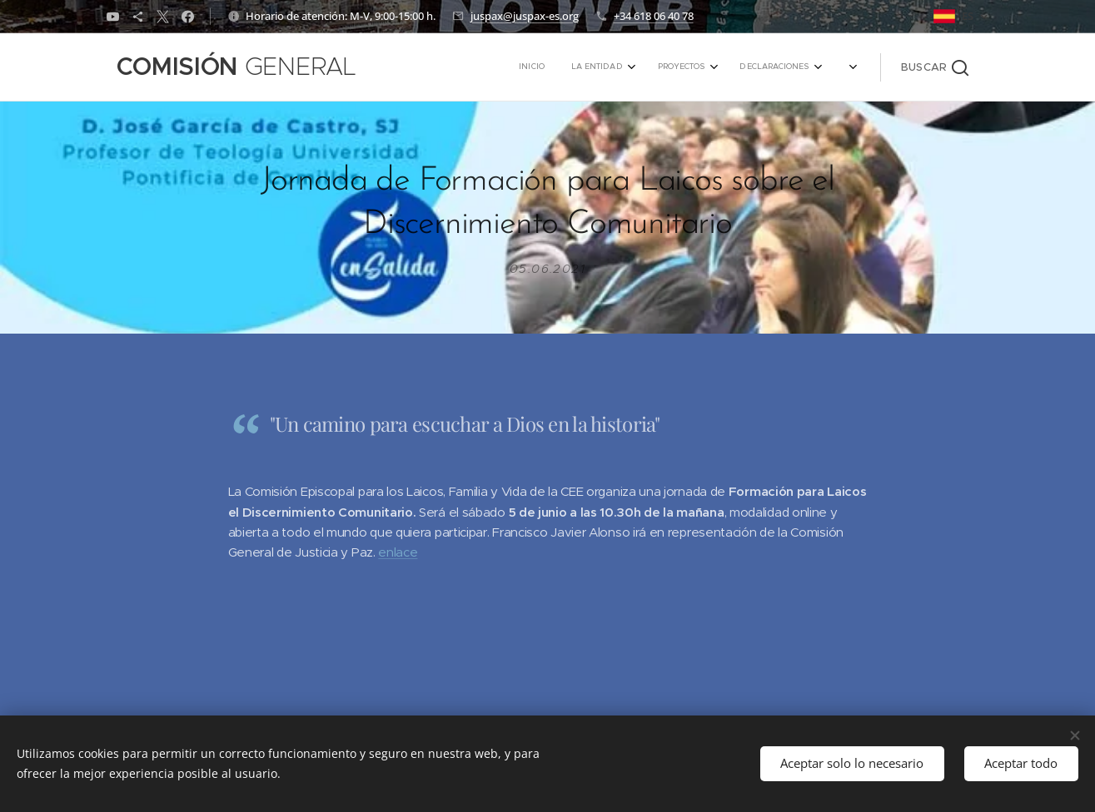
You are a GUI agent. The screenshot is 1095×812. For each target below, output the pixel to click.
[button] (934, 67)
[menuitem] (683, 67)
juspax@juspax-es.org (524, 15)
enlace (397, 553)
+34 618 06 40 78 (654, 15)
